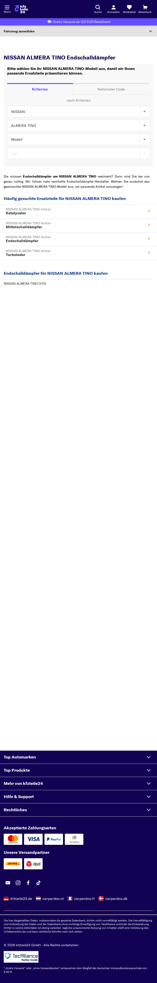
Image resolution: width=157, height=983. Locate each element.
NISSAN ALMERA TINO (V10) (25, 283)
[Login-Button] (113, 9)
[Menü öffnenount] (7, 7)
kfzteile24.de (21, 898)
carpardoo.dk (116, 898)
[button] (78, 757)
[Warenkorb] (145, 9)
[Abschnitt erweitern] (78, 31)
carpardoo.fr (84, 898)
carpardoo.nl (53, 898)
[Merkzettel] (129, 9)
